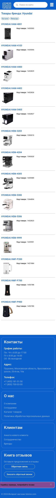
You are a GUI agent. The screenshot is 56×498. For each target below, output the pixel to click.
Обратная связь (19, 466)
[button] (17, 5)
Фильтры (14, 19)
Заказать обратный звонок (19, 474)
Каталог (5, 19)
